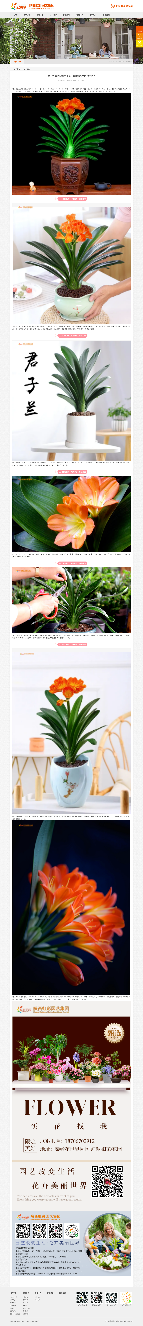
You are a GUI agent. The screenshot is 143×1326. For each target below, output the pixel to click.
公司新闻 (17, 69)
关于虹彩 (13, 1293)
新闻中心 (121, 61)
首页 (117, 61)
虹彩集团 (62, 80)
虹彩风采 (50, 1293)
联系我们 (62, 1293)
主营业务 (26, 1293)
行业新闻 (128, 61)
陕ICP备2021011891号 (33, 1321)
